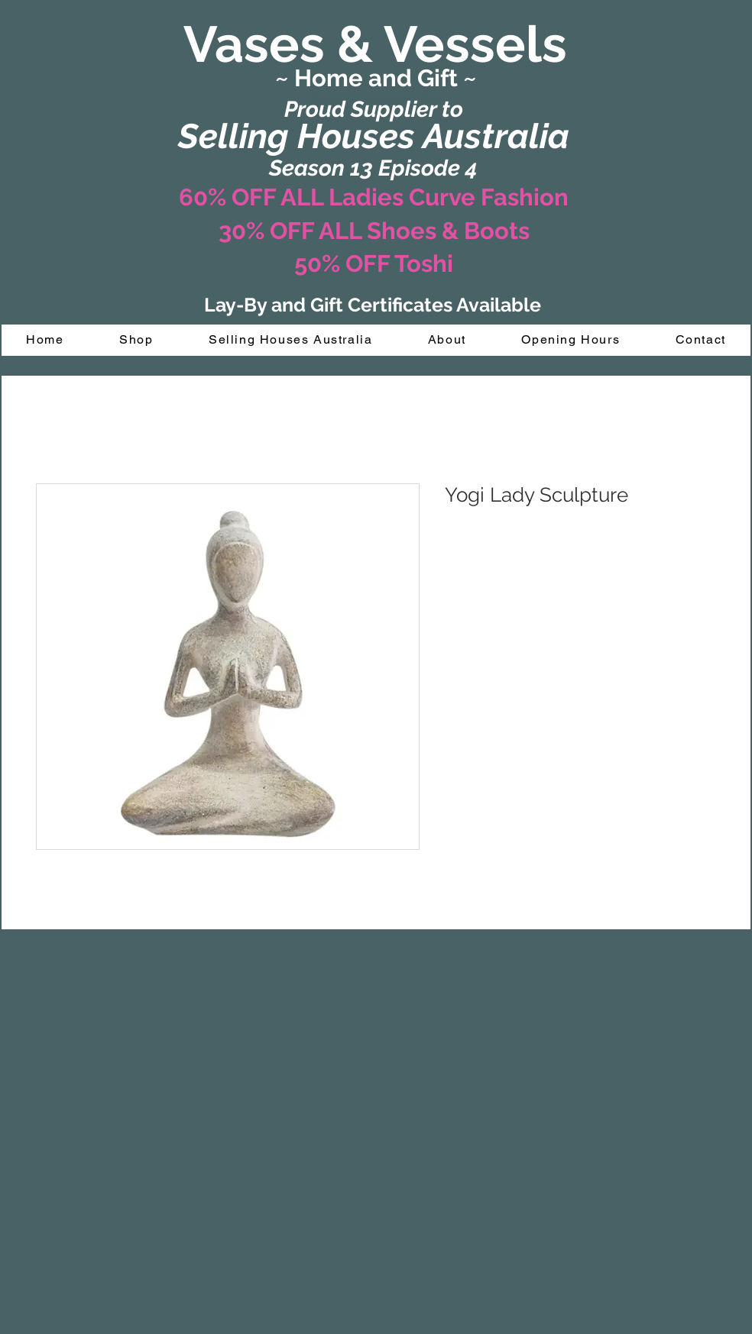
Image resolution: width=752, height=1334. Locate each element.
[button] (136, 340)
